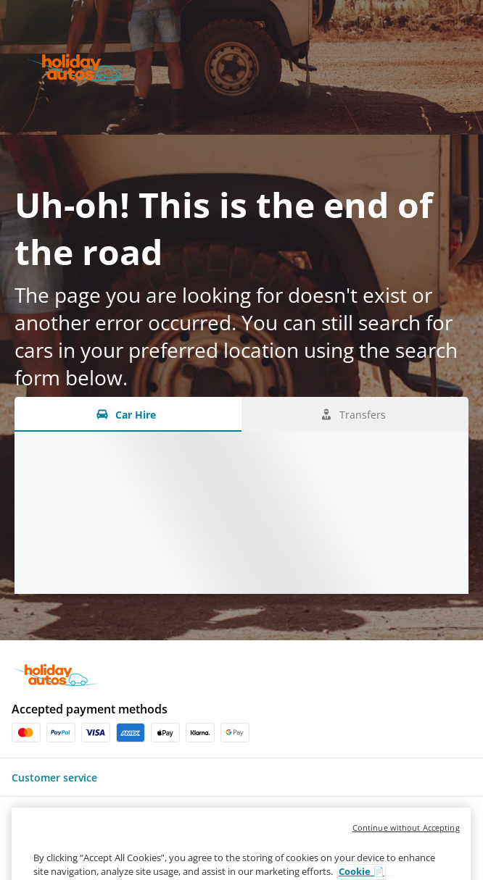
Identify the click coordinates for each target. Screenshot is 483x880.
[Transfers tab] (355, 414)
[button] (241, 777)
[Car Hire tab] (128, 414)
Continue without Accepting (406, 842)
